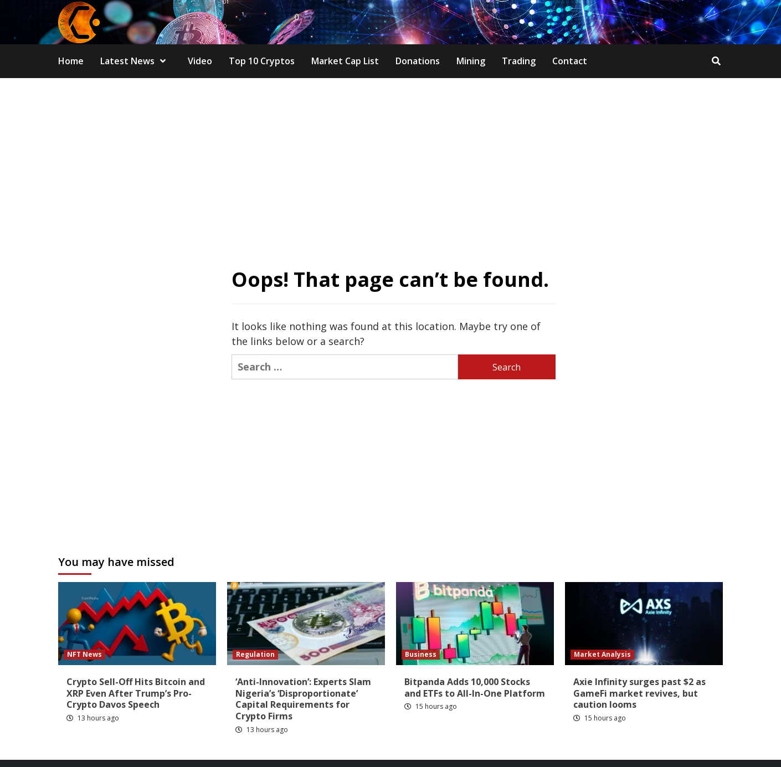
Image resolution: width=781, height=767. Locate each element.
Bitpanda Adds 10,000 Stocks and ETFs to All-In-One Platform (474, 687)
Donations (417, 61)
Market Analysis (602, 654)
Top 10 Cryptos (262, 61)
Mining (470, 61)
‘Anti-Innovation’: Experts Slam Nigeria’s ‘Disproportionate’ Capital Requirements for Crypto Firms (303, 699)
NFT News (84, 654)
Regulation (255, 654)
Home (71, 61)
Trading (519, 61)
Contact (569, 61)
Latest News (135, 61)
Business (420, 654)
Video (200, 61)
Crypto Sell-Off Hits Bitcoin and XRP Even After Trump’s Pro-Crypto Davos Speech (135, 693)
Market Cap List (345, 61)
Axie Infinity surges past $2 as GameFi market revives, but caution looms (639, 693)
